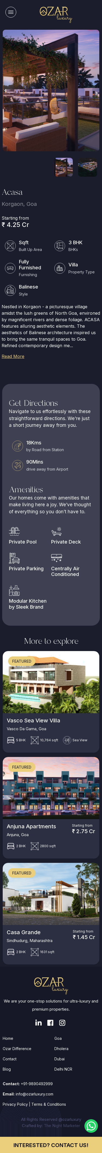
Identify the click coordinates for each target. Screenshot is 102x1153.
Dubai (59, 1059)
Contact (10, 1059)
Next (96, 93)
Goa (58, 1038)
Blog (7, 1069)
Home (8, 1038)
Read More (13, 356)
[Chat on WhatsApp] (91, 1125)
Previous (5, 90)
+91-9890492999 (37, 1083)
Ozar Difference (17, 1048)
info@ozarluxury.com (34, 1094)
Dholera (61, 1048)
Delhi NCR (63, 1069)
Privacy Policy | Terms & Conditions (34, 1104)
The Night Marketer (62, 1125)
